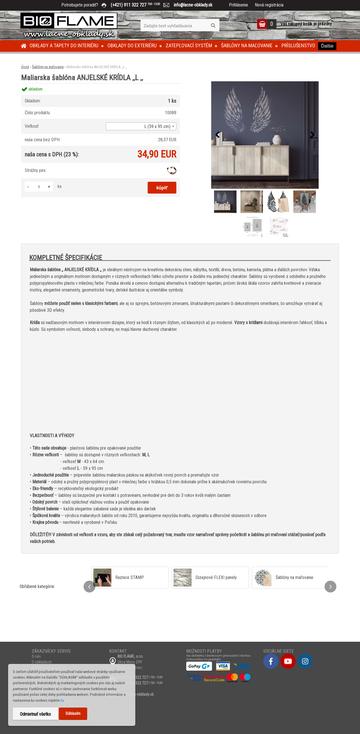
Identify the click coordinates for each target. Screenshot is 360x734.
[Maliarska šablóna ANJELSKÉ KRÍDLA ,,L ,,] (265, 135)
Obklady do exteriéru (132, 45)
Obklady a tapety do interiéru (64, 45)
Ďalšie (327, 46)
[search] (213, 25)
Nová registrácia (269, 5)
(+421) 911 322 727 (139, 5)
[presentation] (217, 135)
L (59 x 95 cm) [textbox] (157, 126)
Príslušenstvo (298, 45)
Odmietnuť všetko (35, 714)
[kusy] (39, 187)
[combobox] (141, 126)
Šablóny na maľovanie (247, 45)
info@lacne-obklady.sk (190, 5)
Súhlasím (73, 713)
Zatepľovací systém (189, 45)
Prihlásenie (238, 5)
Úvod (25, 67)
